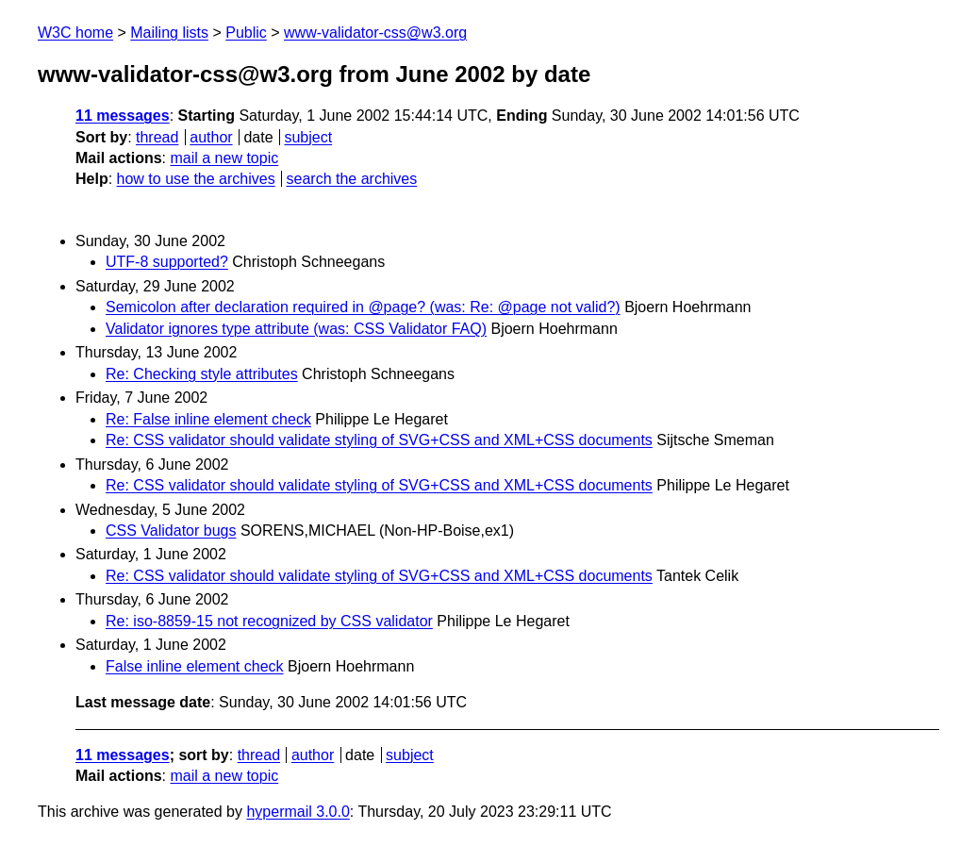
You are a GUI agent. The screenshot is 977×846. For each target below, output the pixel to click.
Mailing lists (169, 33)
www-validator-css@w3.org (375, 33)
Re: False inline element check (208, 419)
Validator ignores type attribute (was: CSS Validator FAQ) (296, 329)
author (211, 137)
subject (308, 137)
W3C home (75, 33)
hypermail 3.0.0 (297, 812)
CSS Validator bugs (171, 531)
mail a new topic (224, 158)
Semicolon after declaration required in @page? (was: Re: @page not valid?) (363, 307)
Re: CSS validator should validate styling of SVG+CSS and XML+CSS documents (379, 440)
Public (246, 33)
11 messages (122, 116)
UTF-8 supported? (167, 262)
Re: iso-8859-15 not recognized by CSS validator (269, 621)
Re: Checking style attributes (202, 374)
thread (157, 137)
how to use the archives (196, 179)
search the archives (352, 179)
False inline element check (195, 666)
